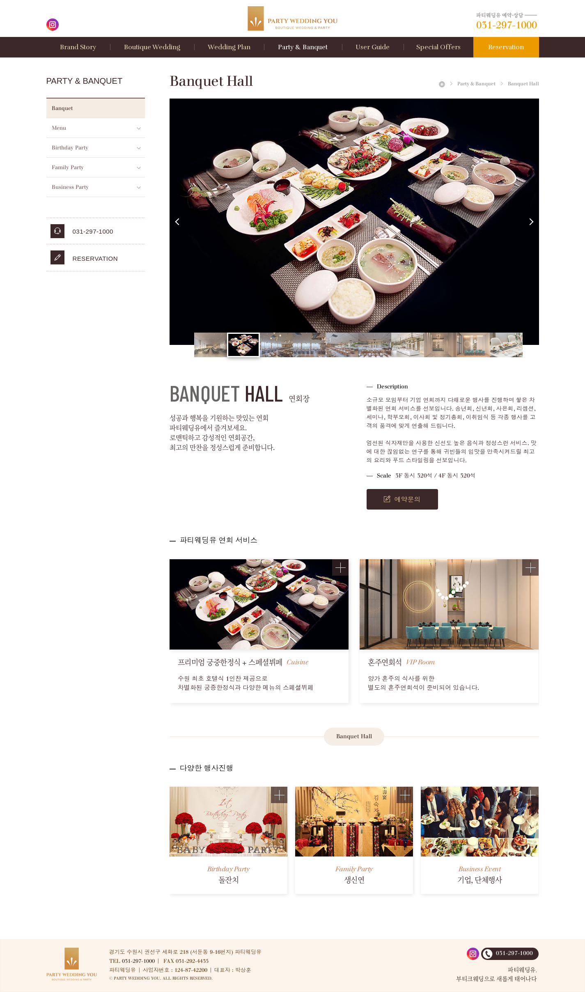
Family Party (68, 167)
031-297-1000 (138, 961)
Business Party (70, 187)
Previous (178, 222)
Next (531, 222)
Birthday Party (70, 148)
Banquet (62, 108)
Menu (59, 128)
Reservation (84, 257)
